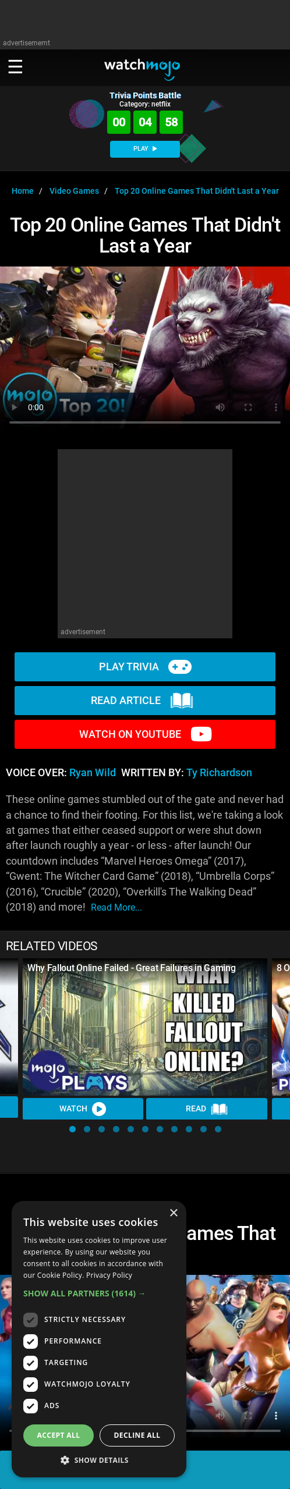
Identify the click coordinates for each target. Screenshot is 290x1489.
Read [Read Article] (207, 1109)
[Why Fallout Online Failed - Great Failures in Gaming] (145, 1027)
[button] (72, 1129)
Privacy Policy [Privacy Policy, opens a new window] (109, 1275)
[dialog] (99, 1339)
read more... (116, 907)
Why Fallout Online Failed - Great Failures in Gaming (131, 967)
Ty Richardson (219, 773)
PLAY (145, 148)
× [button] (173, 1213)
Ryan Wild (92, 773)
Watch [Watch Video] (83, 1109)
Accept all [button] (58, 1435)
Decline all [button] (137, 1435)
